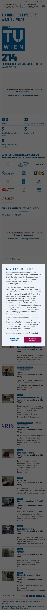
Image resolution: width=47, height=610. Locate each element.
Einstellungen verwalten (14, 340)
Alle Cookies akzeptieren (32, 340)
